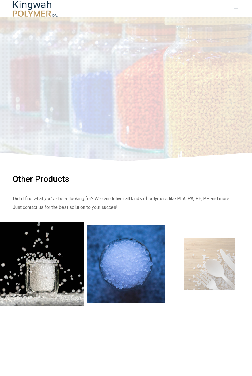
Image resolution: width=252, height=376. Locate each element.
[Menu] (234, 8)
